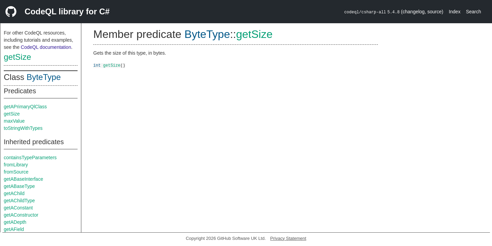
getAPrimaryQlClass (25, 106)
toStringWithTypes (23, 128)
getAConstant (18, 207)
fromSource (16, 172)
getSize (17, 57)
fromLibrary (16, 164)
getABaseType (19, 186)
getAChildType (19, 200)
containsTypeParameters (30, 157)
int (97, 65)
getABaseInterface (23, 179)
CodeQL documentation (46, 47)
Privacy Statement (288, 238)
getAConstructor (21, 215)
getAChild (14, 193)
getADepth (15, 222)
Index (454, 11)
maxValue (14, 121)
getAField (14, 229)
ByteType (44, 77)
